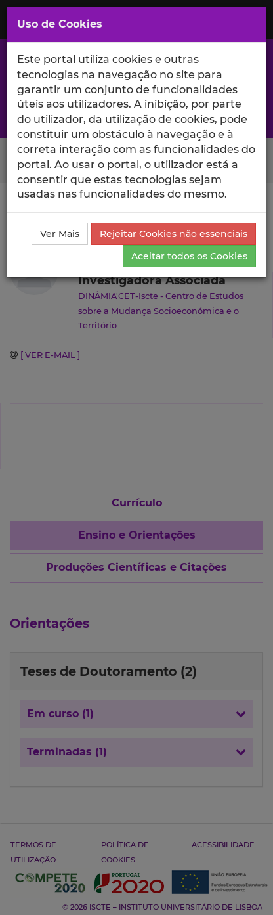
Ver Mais (59, 234)
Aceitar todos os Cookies (189, 256)
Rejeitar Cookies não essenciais (173, 234)
